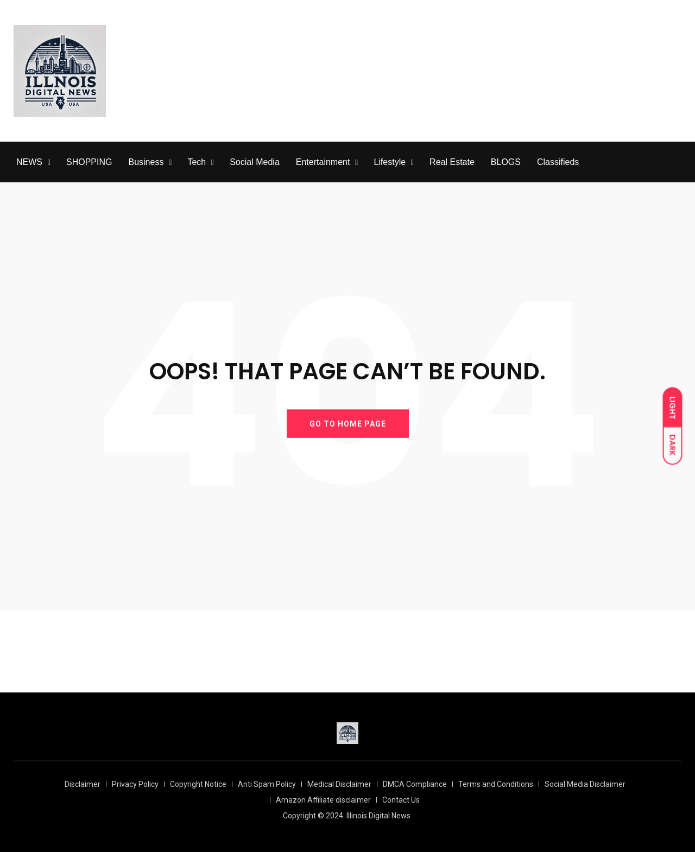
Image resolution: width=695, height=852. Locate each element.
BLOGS (506, 162)
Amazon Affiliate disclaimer (323, 800)
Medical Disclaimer (339, 784)
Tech (196, 162)
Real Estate (452, 162)
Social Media (255, 162)
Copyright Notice (198, 784)
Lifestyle (390, 162)
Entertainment (323, 162)
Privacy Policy (135, 784)
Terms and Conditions (495, 784)
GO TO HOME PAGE (347, 423)
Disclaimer (82, 784)
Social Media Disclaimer (585, 784)
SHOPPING (89, 162)
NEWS (29, 162)
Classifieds (558, 162)
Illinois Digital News (378, 815)
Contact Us (401, 800)
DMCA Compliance (415, 784)
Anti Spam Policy (267, 784)
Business (145, 162)
